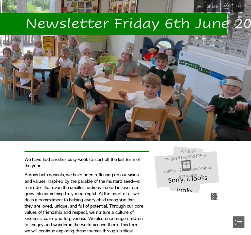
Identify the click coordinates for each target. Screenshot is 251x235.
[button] (207, 6)
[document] (125, 117)
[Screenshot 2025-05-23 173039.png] (125, 70)
